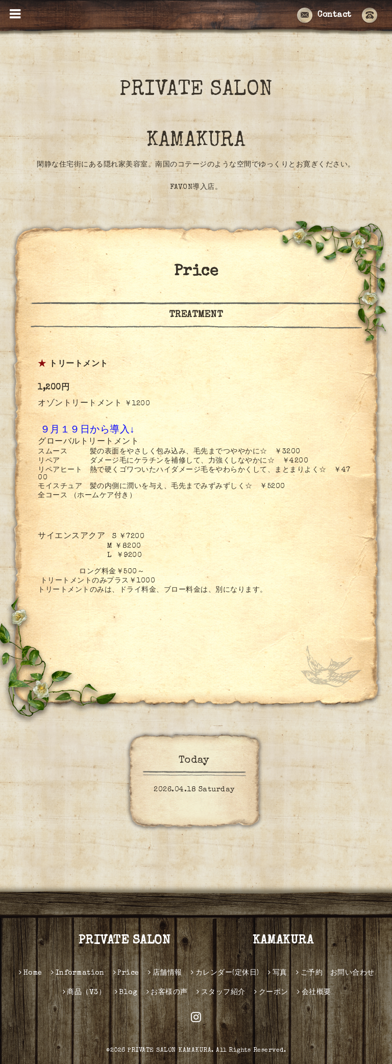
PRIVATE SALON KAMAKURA (219, 116)
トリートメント (78, 364)
